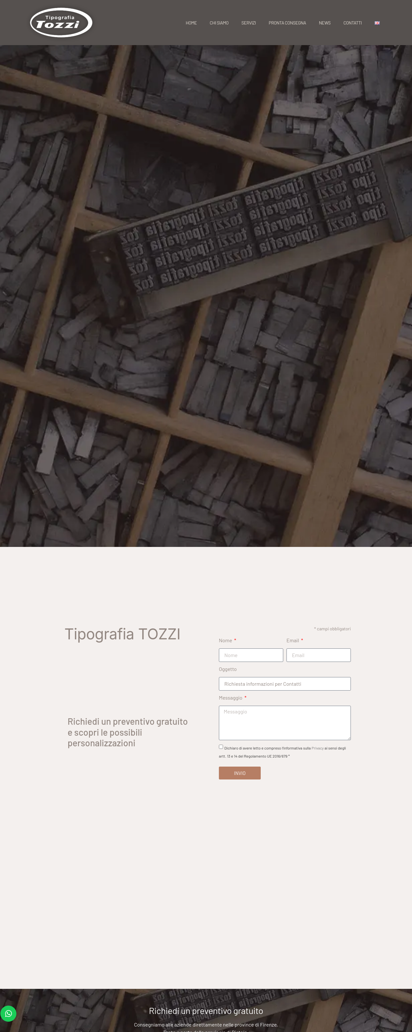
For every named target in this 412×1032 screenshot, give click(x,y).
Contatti (352, 22)
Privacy (318, 748)
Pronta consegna (287, 22)
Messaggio (231, 697)
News (325, 22)
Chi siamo (219, 22)
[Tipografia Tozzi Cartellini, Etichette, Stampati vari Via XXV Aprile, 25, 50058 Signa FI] (206, 889)
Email (293, 640)
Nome (226, 640)
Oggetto (228, 669)
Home (191, 22)
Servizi (248, 22)
